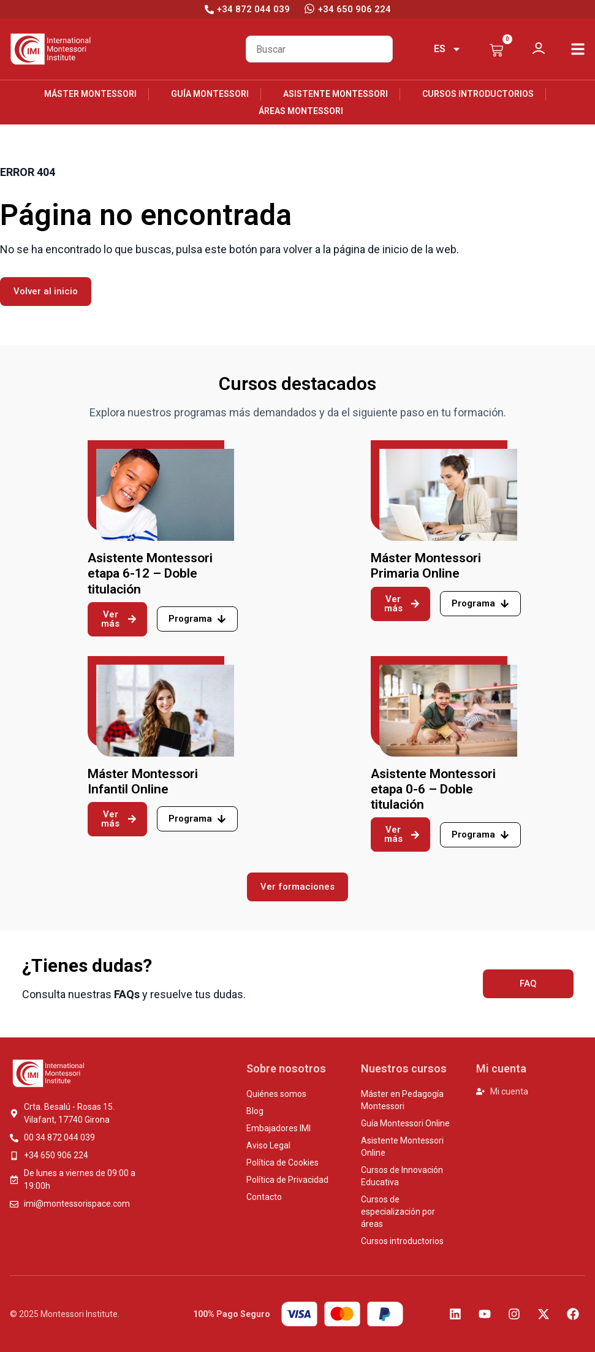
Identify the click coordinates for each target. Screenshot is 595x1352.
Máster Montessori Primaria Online (426, 566)
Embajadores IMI (278, 1128)
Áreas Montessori (301, 111)
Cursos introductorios (478, 94)
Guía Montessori (210, 94)
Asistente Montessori (335, 94)
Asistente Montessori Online (402, 1147)
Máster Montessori (90, 94)
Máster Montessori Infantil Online (143, 781)
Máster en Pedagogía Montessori (402, 1100)
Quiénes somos (276, 1094)
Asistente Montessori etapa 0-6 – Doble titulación (433, 789)
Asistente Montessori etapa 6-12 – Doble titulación (150, 573)
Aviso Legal (268, 1145)
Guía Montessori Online (405, 1123)
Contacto (264, 1197)
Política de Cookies (282, 1162)
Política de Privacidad (287, 1180)
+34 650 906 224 (354, 9)
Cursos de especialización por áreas (398, 1211)
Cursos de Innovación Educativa (402, 1176)
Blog (254, 1111)
